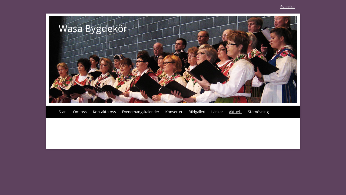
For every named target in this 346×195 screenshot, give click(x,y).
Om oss (80, 111)
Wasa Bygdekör (93, 28)
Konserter (173, 111)
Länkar (217, 111)
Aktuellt (235, 111)
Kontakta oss (104, 111)
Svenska (287, 6)
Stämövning (258, 111)
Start (63, 111)
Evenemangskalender (140, 111)
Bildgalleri (196, 111)
